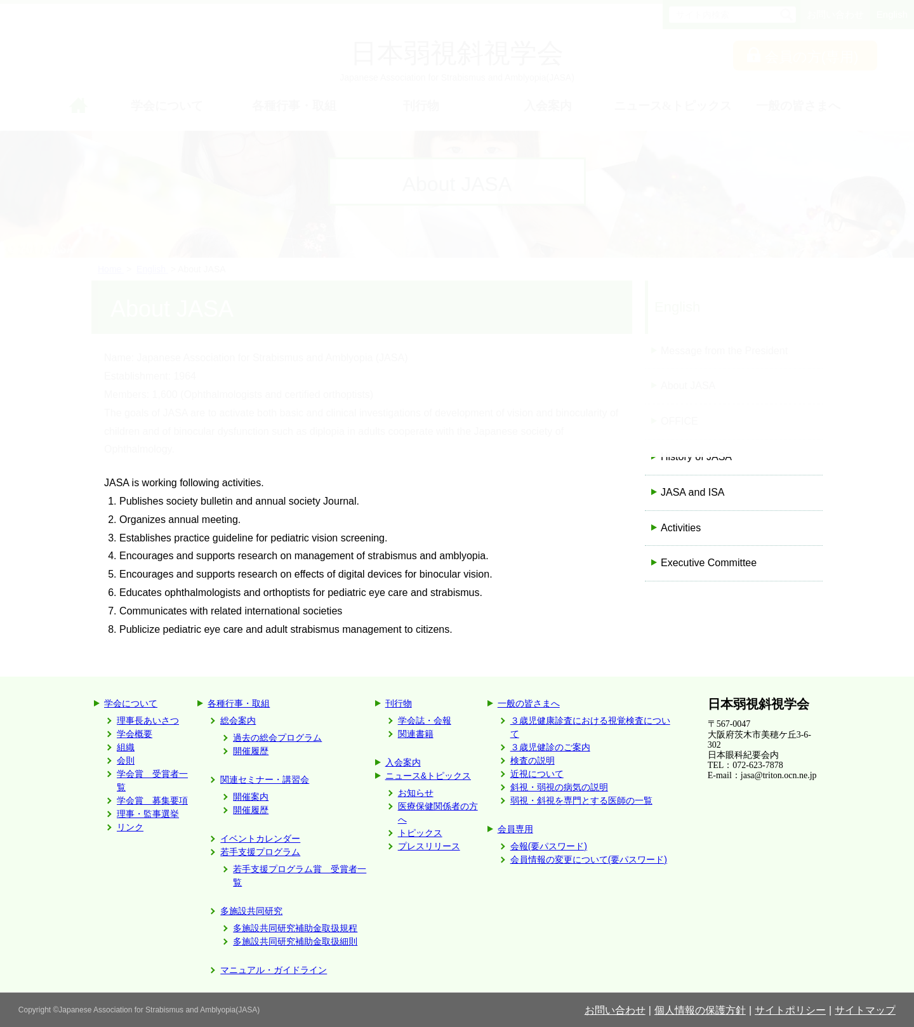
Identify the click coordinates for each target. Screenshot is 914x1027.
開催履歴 (250, 751)
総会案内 (238, 720)
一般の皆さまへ (529, 703)
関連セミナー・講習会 (264, 779)
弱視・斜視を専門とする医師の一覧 (581, 800)
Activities (681, 527)
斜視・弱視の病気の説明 (559, 787)
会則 (126, 760)
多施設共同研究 (251, 911)
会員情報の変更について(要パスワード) (588, 859)
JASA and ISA (693, 492)
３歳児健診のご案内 (550, 747)
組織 (126, 747)
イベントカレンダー (260, 838)
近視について (537, 774)
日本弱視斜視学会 (758, 704)
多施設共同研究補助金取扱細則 (295, 941)
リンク (130, 827)
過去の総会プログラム (277, 737)
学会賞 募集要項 (152, 800)
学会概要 (134, 734)
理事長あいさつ (148, 720)
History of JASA (696, 456)
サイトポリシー (790, 1010)
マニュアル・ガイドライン (273, 970)
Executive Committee (709, 562)
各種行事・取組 (239, 703)
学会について (130, 703)
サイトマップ (865, 1010)
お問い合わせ (615, 1010)
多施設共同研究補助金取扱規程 (295, 928)
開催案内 (250, 797)
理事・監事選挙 (148, 814)
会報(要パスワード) (548, 846)
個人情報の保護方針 (700, 1010)
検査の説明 (532, 760)
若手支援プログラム (260, 852)
